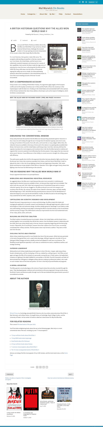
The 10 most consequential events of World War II (25, 351)
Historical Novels (86, 123)
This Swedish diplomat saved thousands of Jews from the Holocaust (89, 31)
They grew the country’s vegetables (88, 84)
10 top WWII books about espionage (21, 339)
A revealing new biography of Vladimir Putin (29, 415)
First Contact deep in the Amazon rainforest (89, 67)
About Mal (43, 15)
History (42, 35)
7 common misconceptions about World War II (24, 348)
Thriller (93, 96)
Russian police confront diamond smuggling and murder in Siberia (88, 58)
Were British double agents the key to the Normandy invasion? (88, 149)
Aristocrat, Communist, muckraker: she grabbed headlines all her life (88, 167)
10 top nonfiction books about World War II (23, 336)
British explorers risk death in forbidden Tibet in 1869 (89, 140)
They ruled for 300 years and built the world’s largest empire (88, 101)
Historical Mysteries (86, 61)
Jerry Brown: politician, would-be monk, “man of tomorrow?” (47, 404)
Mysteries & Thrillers (86, 96)
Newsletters (77, 15)
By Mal (52, 15)
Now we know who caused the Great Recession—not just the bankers (88, 176)
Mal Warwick (34, 35)
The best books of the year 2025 (26, 325)
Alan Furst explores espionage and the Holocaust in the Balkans (89, 130)
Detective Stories (86, 43)
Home (23, 15)
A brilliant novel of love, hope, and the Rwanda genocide (88, 120)
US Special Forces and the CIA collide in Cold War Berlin (89, 110)
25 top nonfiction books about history (21, 345)
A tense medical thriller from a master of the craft (88, 93)
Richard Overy (14, 314)
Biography (84, 104)
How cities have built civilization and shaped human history (88, 50)
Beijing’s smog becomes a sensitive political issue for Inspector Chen (89, 75)
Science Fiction (85, 70)
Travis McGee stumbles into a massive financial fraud (88, 40)
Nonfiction (47, 35)
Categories (31, 15)
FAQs (61, 15)
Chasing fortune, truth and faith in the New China (63, 406)
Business (84, 87)
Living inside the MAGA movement (13, 414)
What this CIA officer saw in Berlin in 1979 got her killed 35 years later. (89, 186)
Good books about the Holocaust (20, 342)
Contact (68, 15)
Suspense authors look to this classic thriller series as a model (89, 158)
